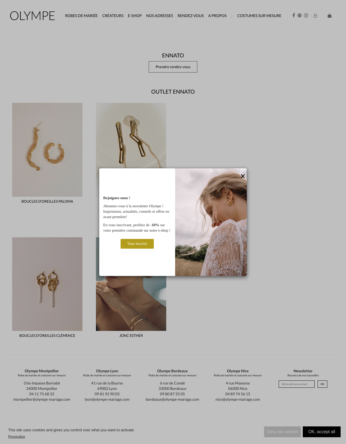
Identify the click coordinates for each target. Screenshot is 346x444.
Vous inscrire (137, 244)
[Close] (242, 176)
